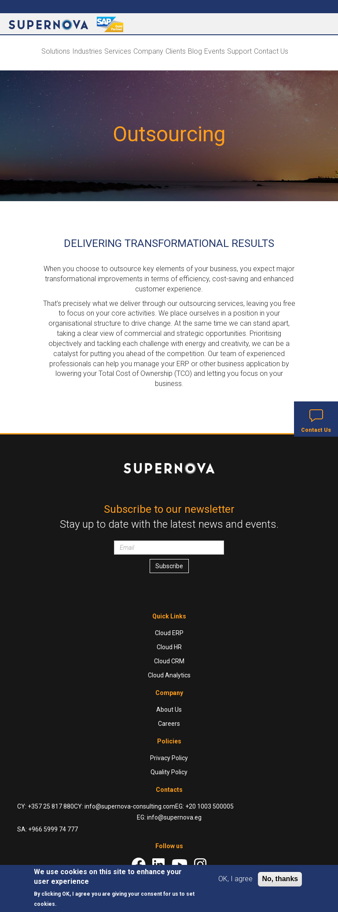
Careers (169, 723)
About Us (169, 709)
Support (239, 51)
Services (117, 51)
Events (214, 51)
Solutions (55, 51)
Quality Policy (169, 772)
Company (148, 51)
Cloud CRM (169, 661)
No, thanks (280, 879)
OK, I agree (235, 879)
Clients (175, 51)
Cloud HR (169, 647)
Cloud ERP (169, 632)
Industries (87, 51)
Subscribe (169, 566)
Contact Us (271, 51)
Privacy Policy (169, 757)
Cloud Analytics (169, 675)
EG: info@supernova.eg (169, 817)
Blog (195, 51)
